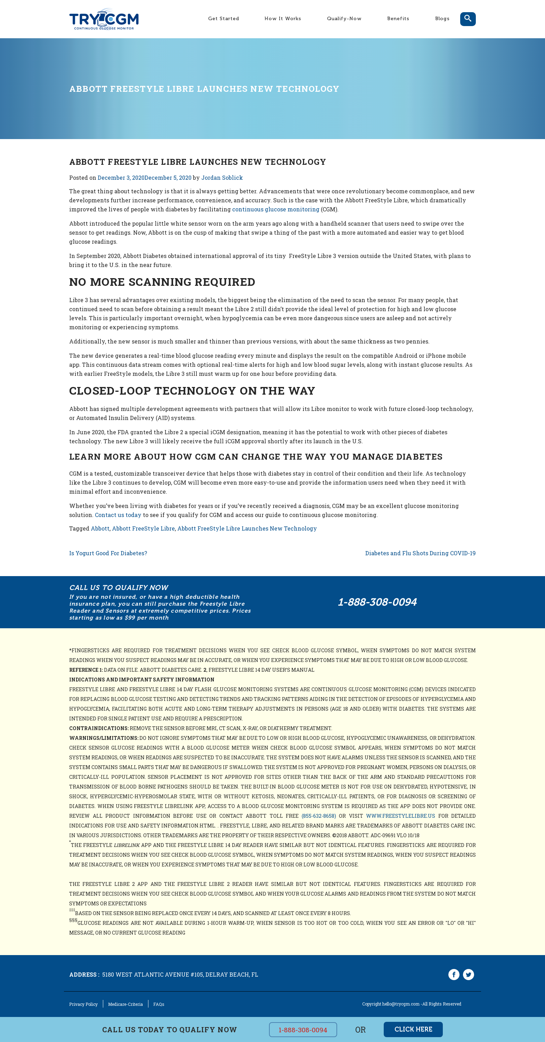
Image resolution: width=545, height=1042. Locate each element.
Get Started (223, 19)
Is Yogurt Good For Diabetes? (108, 553)
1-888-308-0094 (376, 602)
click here (413, 1029)
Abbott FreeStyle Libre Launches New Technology (247, 528)
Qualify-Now (344, 19)
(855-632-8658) (319, 816)
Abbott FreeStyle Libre (143, 528)
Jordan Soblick (222, 177)
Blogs (442, 19)
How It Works (283, 19)
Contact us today (118, 514)
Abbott (100, 528)
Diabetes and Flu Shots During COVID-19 (420, 553)
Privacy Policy (83, 1004)
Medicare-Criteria (125, 1004)
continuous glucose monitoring (275, 209)
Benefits (398, 19)
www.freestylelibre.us (400, 816)
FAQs (158, 1004)
